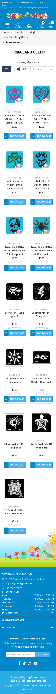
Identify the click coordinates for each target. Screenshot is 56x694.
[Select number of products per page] (25, 69)
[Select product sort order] (43, 69)
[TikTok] (24, 663)
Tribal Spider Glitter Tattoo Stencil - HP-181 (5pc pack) (41, 251)
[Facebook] (19, 663)
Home (6, 32)
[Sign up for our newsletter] (20, 654)
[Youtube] (35, 663)
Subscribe (42, 654)
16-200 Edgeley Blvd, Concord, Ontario (25, 579)
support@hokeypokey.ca (19, 583)
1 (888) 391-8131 (14, 587)
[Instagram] (29, 663)
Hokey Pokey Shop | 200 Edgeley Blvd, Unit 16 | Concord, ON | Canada (25, 3)
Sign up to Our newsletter (28, 638)
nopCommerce (35, 677)
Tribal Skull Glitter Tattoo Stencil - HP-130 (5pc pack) (14, 251)
